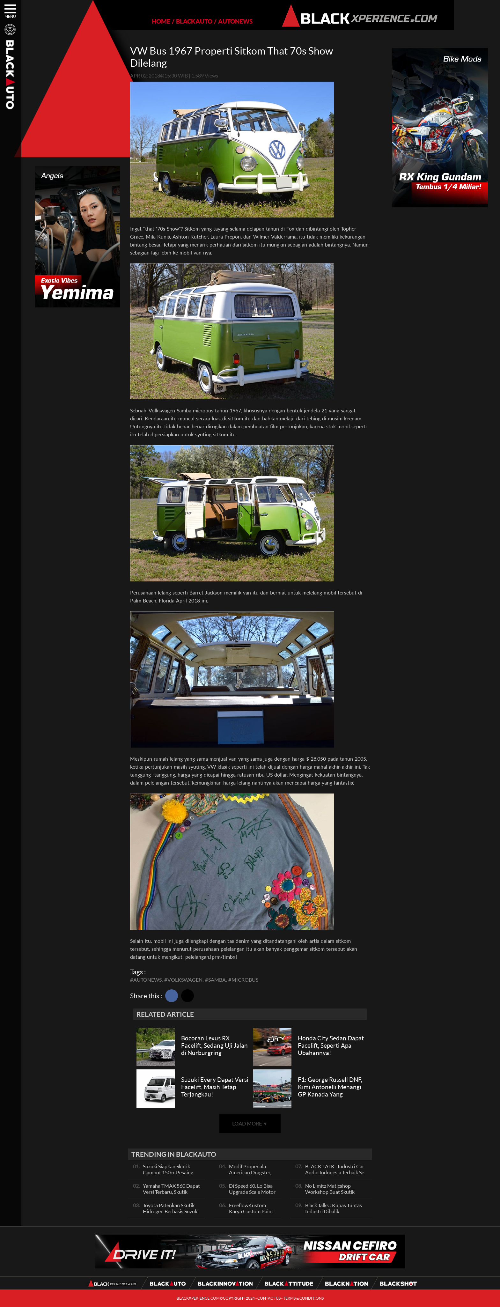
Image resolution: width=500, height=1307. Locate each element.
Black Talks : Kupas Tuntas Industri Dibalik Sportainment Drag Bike (333, 1211)
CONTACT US (269, 1298)
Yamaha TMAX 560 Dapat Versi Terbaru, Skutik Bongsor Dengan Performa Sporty (172, 1195)
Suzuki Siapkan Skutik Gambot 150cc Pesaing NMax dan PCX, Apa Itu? (170, 1172)
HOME (139, 21)
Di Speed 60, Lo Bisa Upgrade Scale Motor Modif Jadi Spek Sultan (252, 1195)
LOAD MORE (250, 1123)
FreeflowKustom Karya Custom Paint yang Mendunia (251, 1211)
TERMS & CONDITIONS (303, 1298)
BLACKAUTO (172, 21)
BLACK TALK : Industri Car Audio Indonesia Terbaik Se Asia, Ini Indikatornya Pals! (334, 1172)
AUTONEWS (213, 21)
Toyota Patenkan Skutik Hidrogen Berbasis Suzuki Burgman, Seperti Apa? (171, 1211)
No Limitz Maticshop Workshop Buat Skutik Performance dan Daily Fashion (330, 1195)
